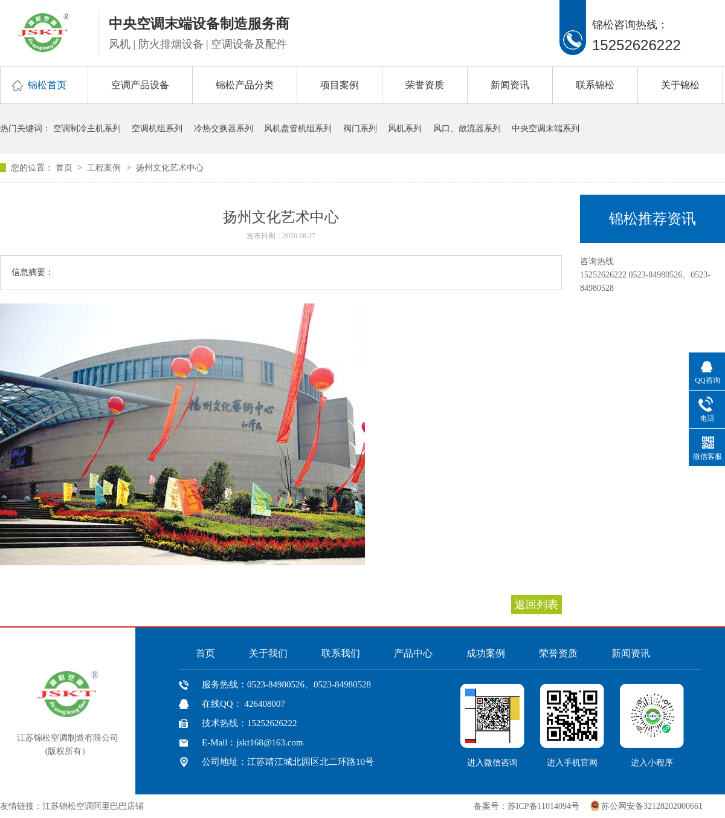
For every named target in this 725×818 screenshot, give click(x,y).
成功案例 (485, 653)
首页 (65, 167)
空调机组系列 (157, 128)
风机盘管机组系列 (298, 128)
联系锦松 (595, 85)
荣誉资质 (424, 85)
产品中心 (413, 653)
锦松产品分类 (245, 85)
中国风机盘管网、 (184, 806)
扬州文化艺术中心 (170, 167)
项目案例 (339, 85)
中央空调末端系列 (545, 128)
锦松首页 (47, 85)
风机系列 (405, 128)
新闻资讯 (510, 85)
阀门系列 (360, 128)
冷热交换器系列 (223, 128)
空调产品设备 (140, 85)
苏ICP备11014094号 (543, 806)
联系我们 (340, 653)
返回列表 (536, 605)
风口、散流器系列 (467, 128)
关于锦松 (680, 85)
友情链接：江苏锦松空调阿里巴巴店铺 (72, 806)
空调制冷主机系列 (87, 128)
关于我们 (268, 653)
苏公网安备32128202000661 (652, 806)
